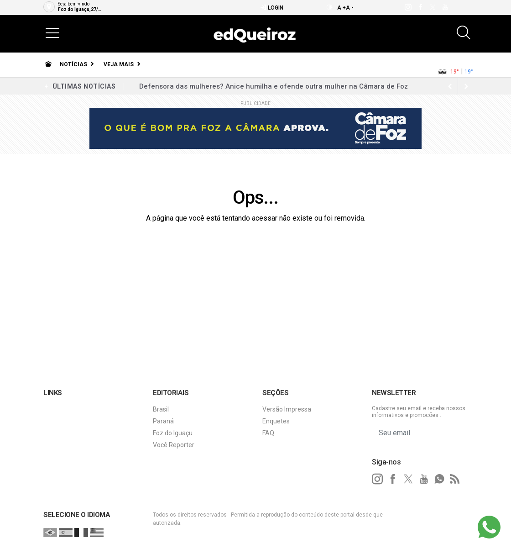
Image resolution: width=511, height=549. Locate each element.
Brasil (161, 409)
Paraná (163, 421)
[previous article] (466, 86)
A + (341, 8)
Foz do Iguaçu (173, 433)
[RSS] (454, 479)
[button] (52, 32)
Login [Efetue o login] (271, 7)
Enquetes (276, 421)
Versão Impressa (286, 409)
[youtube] (445, 7)
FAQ (268, 433)
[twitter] (432, 7)
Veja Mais (119, 64)
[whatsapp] (439, 479)
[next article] (450, 86)
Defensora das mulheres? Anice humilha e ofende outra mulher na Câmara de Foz (273, 86)
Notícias (73, 64)
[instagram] (408, 7)
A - (350, 8)
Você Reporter (173, 445)
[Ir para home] (48, 64)
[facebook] (420, 7)
